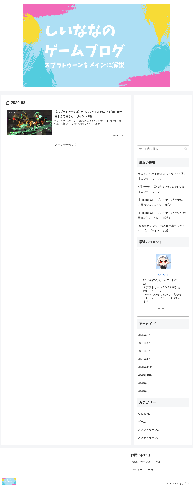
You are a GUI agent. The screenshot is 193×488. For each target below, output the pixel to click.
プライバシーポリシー (145, 469)
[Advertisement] (66, 168)
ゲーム (142, 421)
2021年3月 (144, 351)
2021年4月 (144, 343)
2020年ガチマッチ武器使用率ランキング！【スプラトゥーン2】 (161, 228)
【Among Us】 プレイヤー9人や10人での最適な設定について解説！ (162, 202)
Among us (144, 413)
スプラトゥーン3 (148, 437)
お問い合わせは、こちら (146, 461)
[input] (163, 148)
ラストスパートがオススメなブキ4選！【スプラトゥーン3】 (162, 176)
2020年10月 (145, 375)
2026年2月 (144, 335)
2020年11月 (145, 367)
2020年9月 (144, 383)
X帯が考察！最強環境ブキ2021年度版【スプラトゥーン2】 (161, 189)
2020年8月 (144, 391)
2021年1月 (144, 359)
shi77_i (163, 275)
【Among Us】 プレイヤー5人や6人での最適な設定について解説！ (162, 215)
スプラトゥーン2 (148, 429)
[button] (186, 149)
